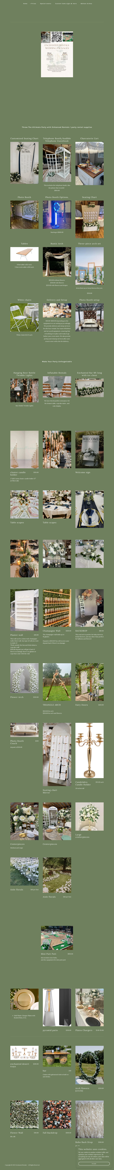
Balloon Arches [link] (86, 3)
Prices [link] (33, 3)
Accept (94, 1163)
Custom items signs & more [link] (66, 3)
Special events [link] (45, 3)
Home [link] (25, 3)
